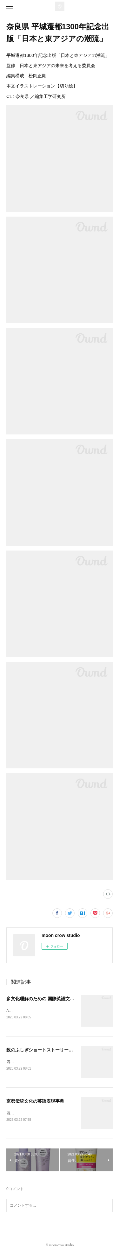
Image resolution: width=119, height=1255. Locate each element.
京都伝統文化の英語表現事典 (35, 1101)
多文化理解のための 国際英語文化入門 (44, 998)
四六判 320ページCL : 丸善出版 (34, 1113)
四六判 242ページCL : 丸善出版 (34, 1062)
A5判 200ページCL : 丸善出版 (33, 1011)
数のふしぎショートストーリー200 (41, 1049)
